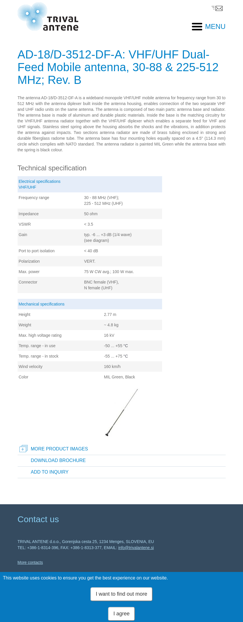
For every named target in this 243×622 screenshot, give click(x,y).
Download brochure (58, 460)
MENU (215, 26)
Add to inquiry (50, 472)
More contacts (30, 562)
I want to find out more (121, 597)
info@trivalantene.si (136, 547)
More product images (59, 448)
